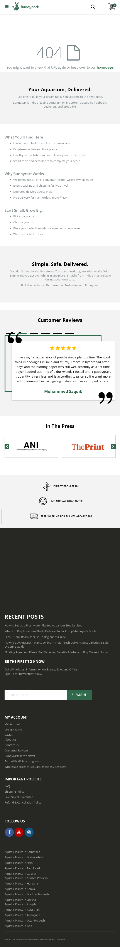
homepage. (105, 67)
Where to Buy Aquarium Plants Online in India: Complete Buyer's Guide (50, 631)
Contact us (12, 745)
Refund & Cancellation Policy (23, 802)
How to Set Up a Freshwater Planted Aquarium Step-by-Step (43, 625)
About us (10, 739)
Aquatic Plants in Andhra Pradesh (26, 878)
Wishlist (10, 735)
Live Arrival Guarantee (19, 797)
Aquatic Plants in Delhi (19, 863)
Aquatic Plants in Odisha (20, 900)
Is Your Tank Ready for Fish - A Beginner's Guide (35, 637)
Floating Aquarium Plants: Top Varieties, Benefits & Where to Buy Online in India (56, 652)
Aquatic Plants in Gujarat (20, 874)
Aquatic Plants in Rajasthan (22, 910)
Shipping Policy (14, 791)
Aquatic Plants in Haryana (21, 883)
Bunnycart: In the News (20, 756)
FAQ (7, 786)
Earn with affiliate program (22, 761)
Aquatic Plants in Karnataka (22, 852)
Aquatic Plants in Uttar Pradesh (25, 920)
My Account (12, 724)
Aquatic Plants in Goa (18, 926)
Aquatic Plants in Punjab (20, 904)
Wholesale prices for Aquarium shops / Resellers (35, 767)
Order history (13, 730)
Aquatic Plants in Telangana (22, 915)
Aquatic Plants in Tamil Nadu (23, 868)
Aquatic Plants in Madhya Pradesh (27, 894)
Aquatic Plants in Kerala (20, 889)
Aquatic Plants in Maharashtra (24, 857)
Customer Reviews (17, 750)
